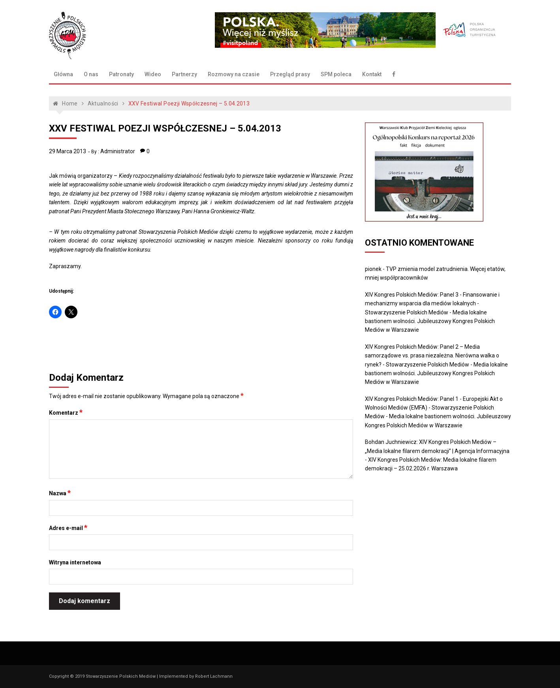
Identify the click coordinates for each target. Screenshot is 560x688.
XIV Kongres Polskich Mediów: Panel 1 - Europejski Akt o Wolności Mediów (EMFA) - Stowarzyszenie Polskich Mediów (434, 408)
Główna (63, 74)
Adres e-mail (68, 528)
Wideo (153, 74)
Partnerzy (184, 74)
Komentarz (66, 412)
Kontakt (371, 74)
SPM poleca (336, 74)
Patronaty (121, 74)
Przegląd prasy (290, 74)
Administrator (117, 151)
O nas (91, 74)
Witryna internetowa (75, 562)
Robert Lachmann (214, 676)
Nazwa (60, 493)
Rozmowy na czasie (233, 74)
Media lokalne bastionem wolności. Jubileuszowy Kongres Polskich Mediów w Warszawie (430, 321)
